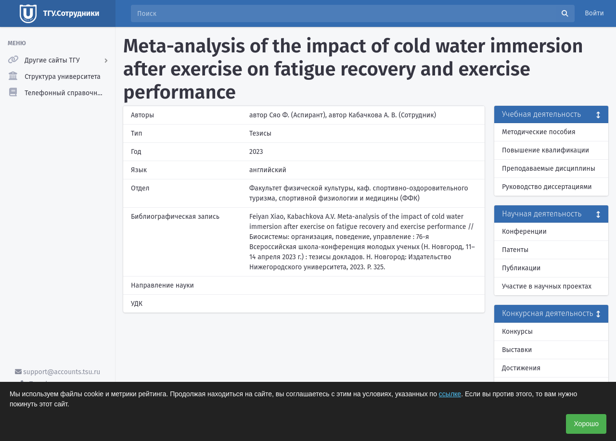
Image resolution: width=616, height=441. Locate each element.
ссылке (450, 394)
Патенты (515, 250)
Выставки (517, 350)
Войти (594, 13)
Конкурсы (517, 332)
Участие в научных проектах (546, 286)
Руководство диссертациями (547, 187)
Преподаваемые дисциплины (548, 168)
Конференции (524, 231)
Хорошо (586, 424)
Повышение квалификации (545, 150)
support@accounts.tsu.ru (58, 372)
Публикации (521, 268)
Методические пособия (539, 132)
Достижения (521, 368)
